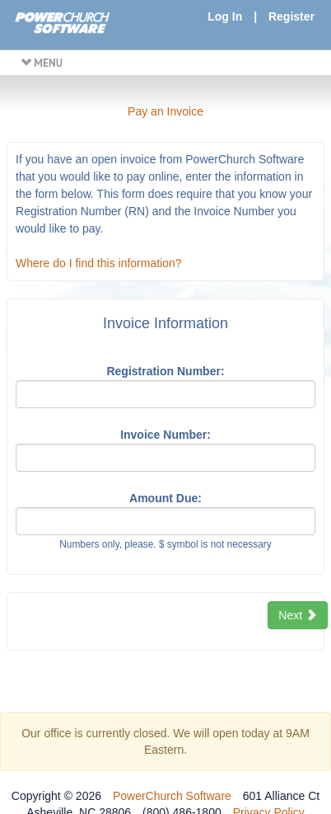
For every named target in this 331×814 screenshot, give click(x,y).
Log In (224, 16)
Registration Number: (165, 371)
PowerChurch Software (172, 795)
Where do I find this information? (99, 263)
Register (291, 16)
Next (297, 615)
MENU (42, 62)
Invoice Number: (165, 434)
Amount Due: (165, 498)
